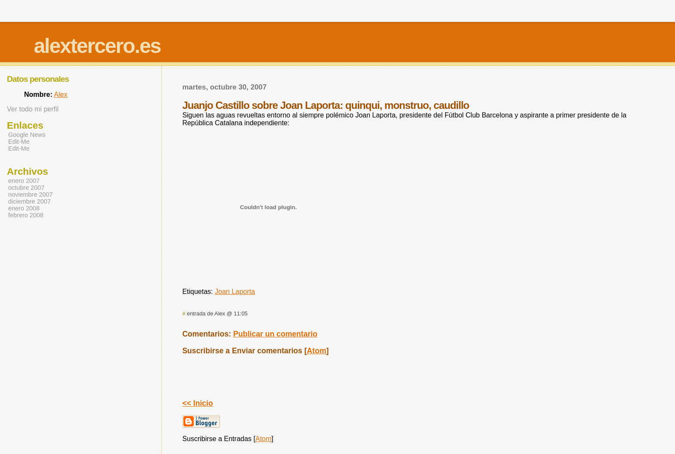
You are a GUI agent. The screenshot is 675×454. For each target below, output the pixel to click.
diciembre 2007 (29, 201)
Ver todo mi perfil (33, 109)
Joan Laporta (235, 291)
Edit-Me (19, 141)
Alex (60, 94)
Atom (316, 350)
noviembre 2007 (30, 194)
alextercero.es (97, 45)
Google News (27, 134)
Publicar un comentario (275, 334)
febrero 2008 (25, 215)
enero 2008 (24, 208)
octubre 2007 (26, 187)
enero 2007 (24, 180)
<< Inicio (197, 403)
